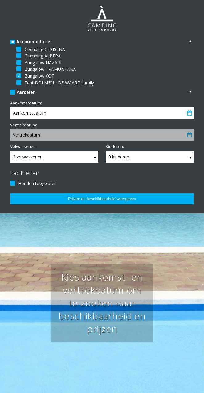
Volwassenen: (23, 146)
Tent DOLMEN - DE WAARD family (59, 83)
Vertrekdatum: (23, 125)
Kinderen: (115, 146)
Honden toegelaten (37, 183)
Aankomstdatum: (26, 103)
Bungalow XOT (39, 76)
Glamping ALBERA (42, 56)
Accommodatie (33, 41)
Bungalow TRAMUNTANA (50, 69)
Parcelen (26, 92)
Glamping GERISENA (44, 49)
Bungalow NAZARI (42, 63)
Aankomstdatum (29, 113)
